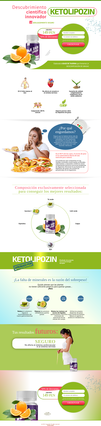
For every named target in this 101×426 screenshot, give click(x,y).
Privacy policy (50, 425)
